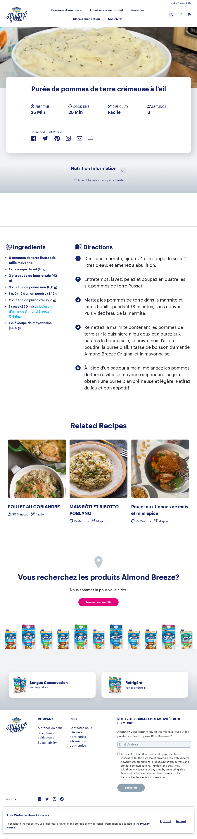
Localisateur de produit (106, 10)
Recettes (137, 10)
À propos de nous (50, 727)
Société (113, 19)
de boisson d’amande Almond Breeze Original (30, 311)
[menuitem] (182, 14)
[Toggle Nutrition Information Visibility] (123, 171)
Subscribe (131, 787)
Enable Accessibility (180, 2)
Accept (181, 821)
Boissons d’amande (65, 10)
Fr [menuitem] (189, 14)
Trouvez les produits (98, 602)
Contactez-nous (81, 727)
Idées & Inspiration (86, 19)
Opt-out (165, 821)
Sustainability (47, 742)
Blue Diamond (144, 753)
